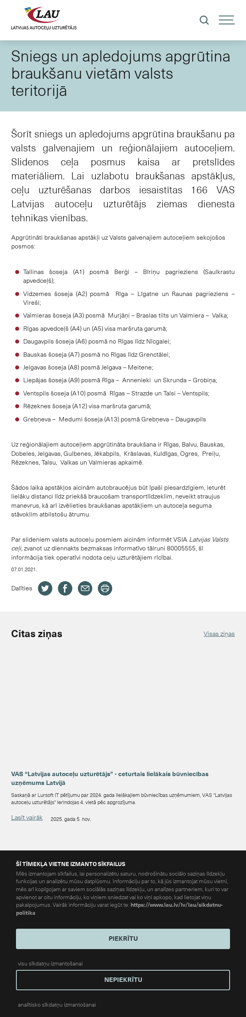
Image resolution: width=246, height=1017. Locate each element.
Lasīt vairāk (27, 817)
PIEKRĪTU (123, 939)
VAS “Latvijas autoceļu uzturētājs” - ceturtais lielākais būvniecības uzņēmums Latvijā (109, 778)
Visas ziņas (219, 634)
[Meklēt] (204, 20)
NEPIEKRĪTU (123, 980)
